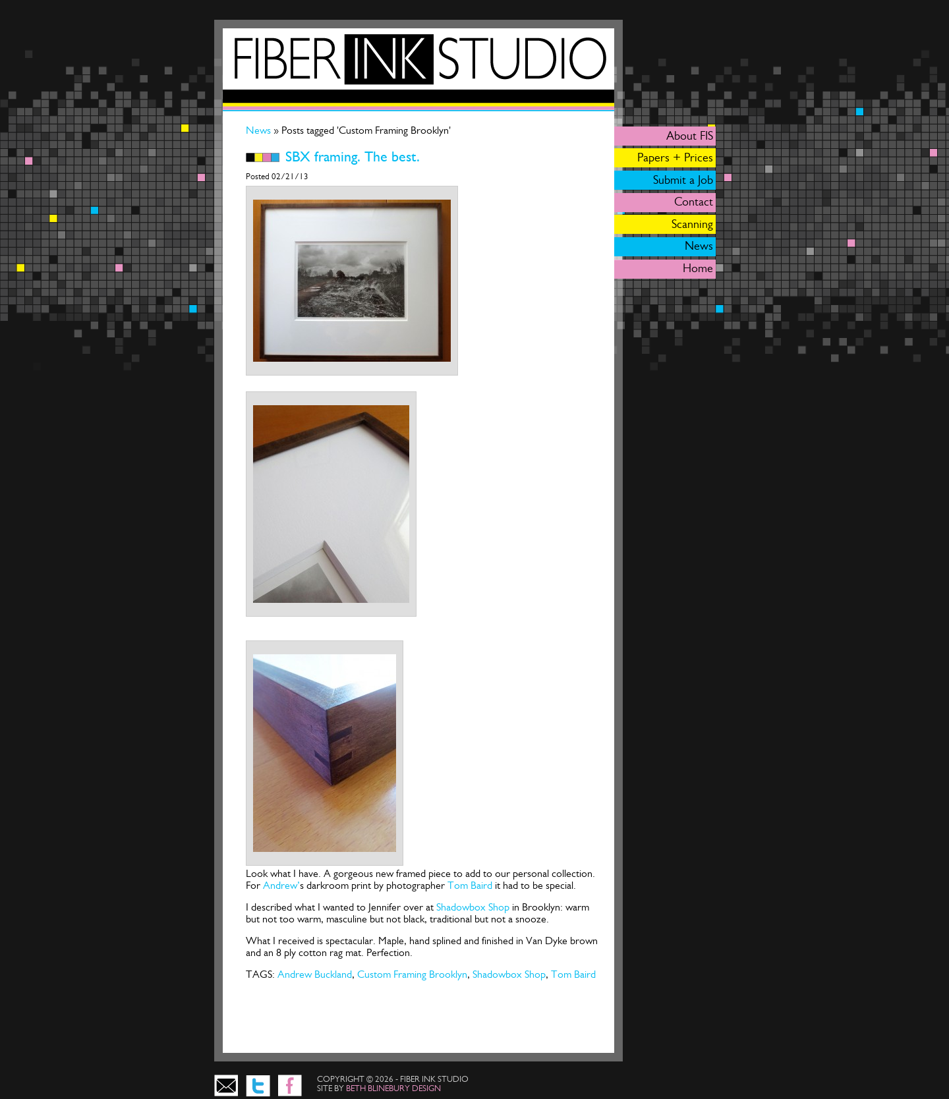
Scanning (692, 224)
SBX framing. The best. (352, 156)
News (259, 130)
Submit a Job (683, 179)
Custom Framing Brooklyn (412, 974)
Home (698, 268)
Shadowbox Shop (472, 907)
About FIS (689, 135)
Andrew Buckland (314, 974)
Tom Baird (469, 885)
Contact (693, 201)
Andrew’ (281, 885)
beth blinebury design (393, 1088)
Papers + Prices (675, 157)
